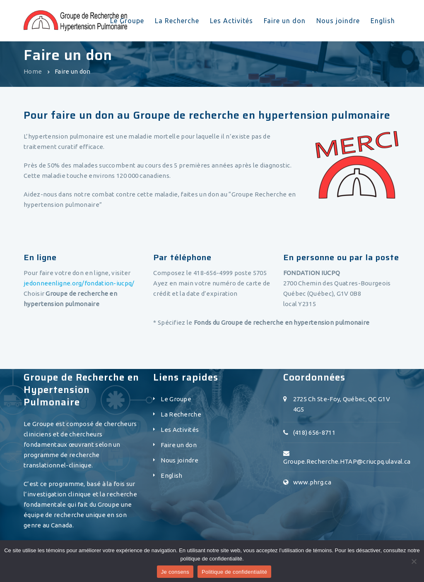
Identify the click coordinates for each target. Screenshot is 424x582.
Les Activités (180, 429)
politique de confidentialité (211, 559)
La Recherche (181, 414)
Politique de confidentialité (234, 572)
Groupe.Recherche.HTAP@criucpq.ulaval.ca (347, 461)
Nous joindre (179, 460)
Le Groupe (176, 398)
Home (33, 71)
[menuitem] (171, 478)
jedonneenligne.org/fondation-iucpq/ (79, 283)
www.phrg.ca (312, 482)
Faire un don (179, 444)
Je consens (175, 572)
